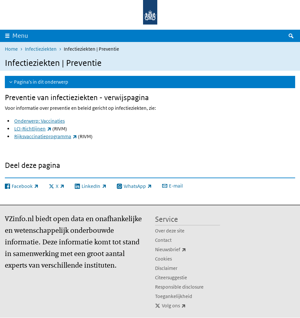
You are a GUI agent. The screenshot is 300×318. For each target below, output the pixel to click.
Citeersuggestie (171, 277)
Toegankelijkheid (173, 296)
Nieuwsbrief (185, 249)
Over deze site (169, 231)
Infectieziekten (41, 49)
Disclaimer (166, 268)
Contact (163, 240)
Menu (20, 35)
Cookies (163, 259)
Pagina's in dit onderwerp (41, 82)
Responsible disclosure (179, 287)
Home (11, 49)
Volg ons (188, 306)
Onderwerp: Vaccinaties (39, 121)
